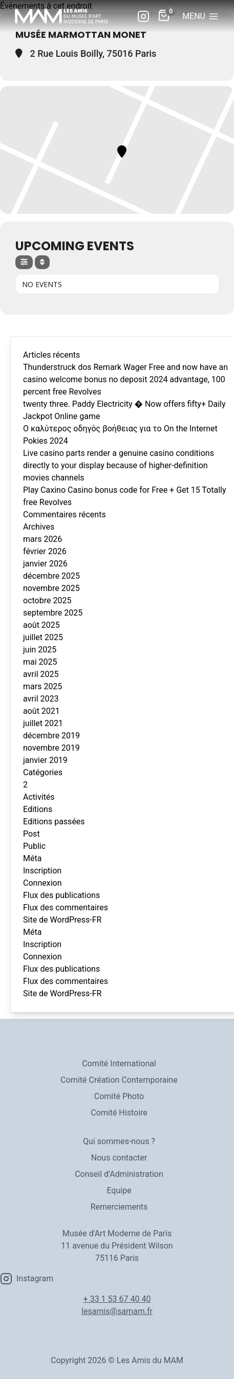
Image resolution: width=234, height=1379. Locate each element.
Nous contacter (119, 1158)
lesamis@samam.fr (117, 1311)
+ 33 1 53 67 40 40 (117, 1299)
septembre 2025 (52, 613)
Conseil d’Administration (119, 1174)
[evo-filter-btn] (24, 262)
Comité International (119, 1063)
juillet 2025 (43, 637)
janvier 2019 (45, 760)
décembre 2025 (51, 576)
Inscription (42, 870)
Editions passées (54, 821)
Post (31, 834)
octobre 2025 (47, 600)
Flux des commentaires (65, 907)
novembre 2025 (51, 588)
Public (34, 846)
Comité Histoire (119, 1113)
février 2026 (45, 551)
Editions (37, 809)
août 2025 (41, 625)
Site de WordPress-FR (62, 920)
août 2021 (41, 711)
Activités (39, 797)
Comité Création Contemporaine (118, 1080)
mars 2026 (42, 539)
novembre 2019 (51, 748)
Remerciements (119, 1207)
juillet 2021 (43, 723)
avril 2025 (40, 674)
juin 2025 (39, 649)
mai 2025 (40, 662)
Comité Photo (119, 1096)
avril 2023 (40, 699)
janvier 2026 (45, 563)
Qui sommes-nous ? (119, 1141)
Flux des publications (61, 895)
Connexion (42, 883)
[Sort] (42, 262)
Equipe (119, 1190)
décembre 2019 (51, 735)
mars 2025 (42, 686)
